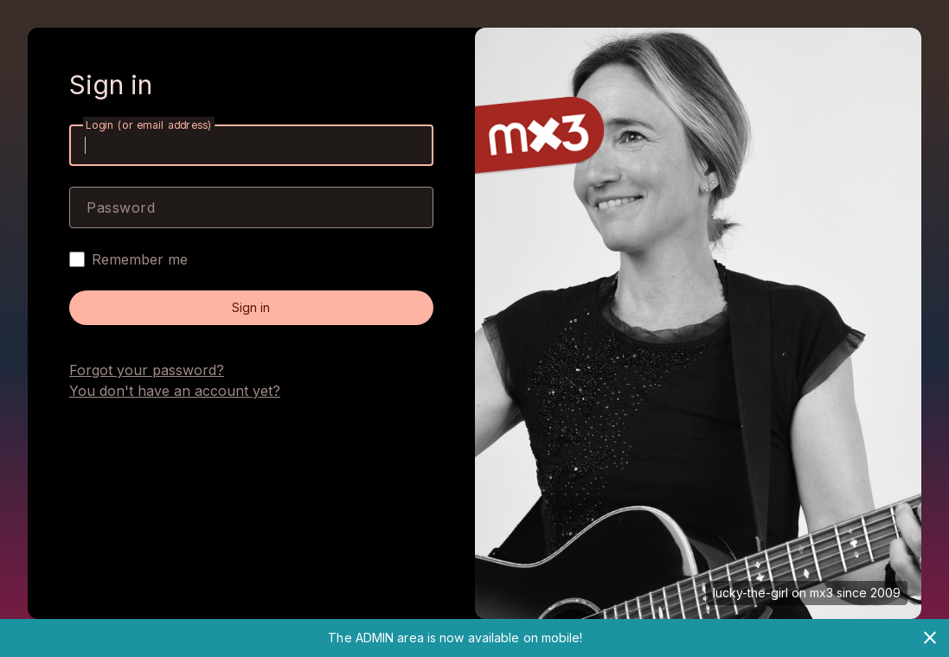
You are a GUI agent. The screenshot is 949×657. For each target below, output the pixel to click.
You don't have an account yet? (174, 390)
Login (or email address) (149, 124)
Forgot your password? (146, 370)
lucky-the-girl (750, 592)
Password (121, 207)
